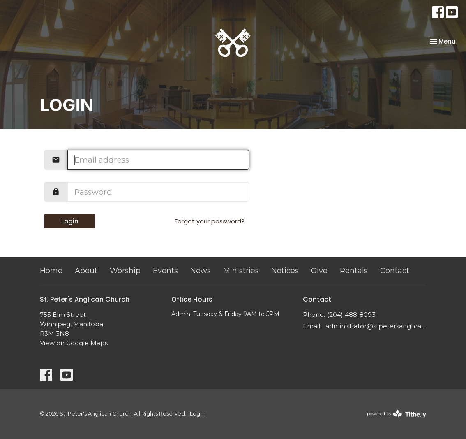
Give (319, 270)
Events (165, 270)
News (200, 270)
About (86, 270)
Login (69, 221)
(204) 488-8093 (351, 314)
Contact (394, 270)
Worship (125, 270)
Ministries (241, 270)
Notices (285, 270)
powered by (396, 414)
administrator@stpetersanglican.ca (375, 326)
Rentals (354, 270)
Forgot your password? (210, 221)
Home (51, 270)
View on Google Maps (74, 343)
